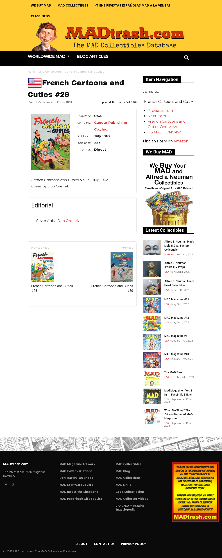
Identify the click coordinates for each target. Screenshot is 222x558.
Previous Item (160, 110)
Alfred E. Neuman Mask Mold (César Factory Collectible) (179, 245)
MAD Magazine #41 (176, 336)
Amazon (181, 141)
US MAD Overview (164, 132)
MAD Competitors (50, 72)
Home (32, 72)
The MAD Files (173, 372)
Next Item (157, 116)
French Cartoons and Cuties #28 (52, 272)
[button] (187, 58)
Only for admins (43, 314)
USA (166, 271)
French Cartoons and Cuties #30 (112, 272)
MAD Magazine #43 (176, 299)
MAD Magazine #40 (176, 354)
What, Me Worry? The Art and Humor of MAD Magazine (178, 414)
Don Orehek (68, 220)
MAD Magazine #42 (176, 317)
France (168, 254)
